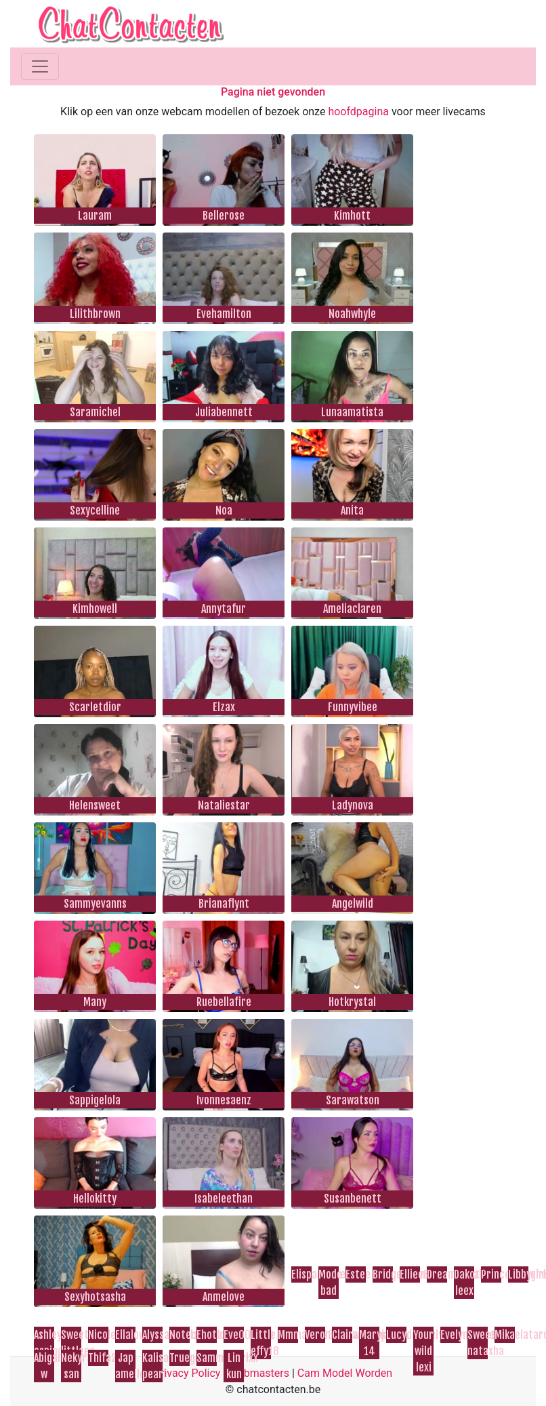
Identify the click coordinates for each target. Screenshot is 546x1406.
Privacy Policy (187, 1373)
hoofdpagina (358, 111)
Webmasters (258, 1373)
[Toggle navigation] (40, 66)
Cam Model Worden (344, 1373)
